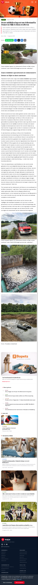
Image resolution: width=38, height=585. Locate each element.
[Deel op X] (18, 40)
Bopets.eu (3, 555)
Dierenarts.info (23, 560)
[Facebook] (2, 544)
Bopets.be (3, 552)
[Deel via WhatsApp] (9, 40)
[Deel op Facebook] (15, 40)
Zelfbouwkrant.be (23, 562)
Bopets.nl (3, 553)
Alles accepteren (19, 582)
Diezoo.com (3, 560)
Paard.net (22, 557)
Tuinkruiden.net (23, 568)
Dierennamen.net (23, 558)
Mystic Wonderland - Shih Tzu (7, 566)
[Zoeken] (32, 2)
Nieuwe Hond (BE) (23, 552)
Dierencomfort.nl (4, 558)
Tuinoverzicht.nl (23, 566)
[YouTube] (6, 544)
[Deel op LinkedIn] (22, 40)
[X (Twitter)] (4, 544)
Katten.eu (3, 570)
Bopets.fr (3, 557)
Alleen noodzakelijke (7, 582)
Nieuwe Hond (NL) (23, 553)
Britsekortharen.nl (5, 568)
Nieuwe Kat (22, 555)
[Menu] (35, 2)
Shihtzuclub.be (23, 572)
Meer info (19, 579)
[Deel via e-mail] (25, 40)
